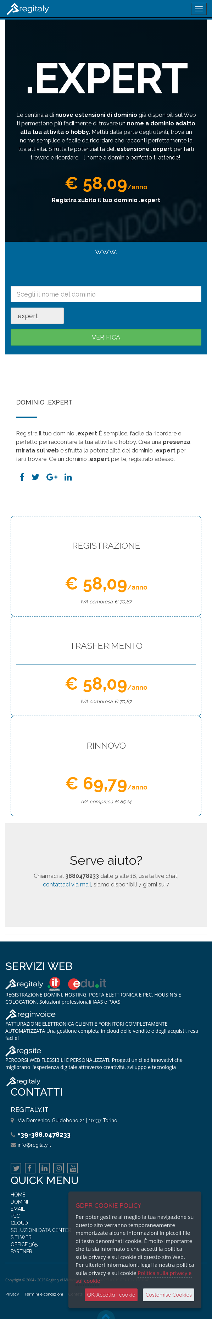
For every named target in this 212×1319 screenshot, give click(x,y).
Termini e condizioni (43, 1294)
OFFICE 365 (24, 1244)
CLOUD (19, 1223)
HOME (18, 1195)
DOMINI (19, 1202)
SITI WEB (21, 1237)
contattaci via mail (67, 884)
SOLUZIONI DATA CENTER (41, 1230)
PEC (15, 1216)
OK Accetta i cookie (111, 1294)
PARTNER (21, 1251)
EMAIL (18, 1209)
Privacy (12, 1294)
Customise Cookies (168, 1294)
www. (106, 251)
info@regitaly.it (34, 1145)
